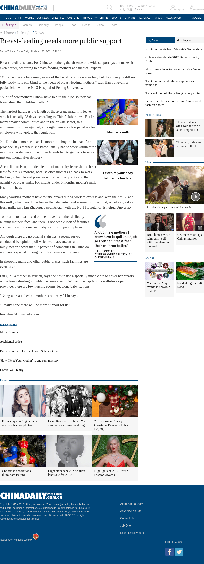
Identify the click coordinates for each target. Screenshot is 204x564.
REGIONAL (144, 17)
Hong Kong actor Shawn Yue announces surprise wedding (67, 423)
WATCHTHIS (101, 17)
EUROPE (131, 6)
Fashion (27, 25)
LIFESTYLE (58, 17)
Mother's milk (9, 332)
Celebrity (43, 25)
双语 (129, 9)
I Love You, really (11, 370)
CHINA (18, 17)
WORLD (29, 17)
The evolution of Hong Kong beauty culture (173, 93)
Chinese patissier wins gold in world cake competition (188, 125)
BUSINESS (43, 17)
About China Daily (131, 503)
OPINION (130, 17)
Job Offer (126, 525)
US (122, 6)
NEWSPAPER (173, 17)
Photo (113, 25)
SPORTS (116, 17)
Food (73, 25)
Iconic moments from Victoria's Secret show (174, 49)
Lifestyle (24, 33)
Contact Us (127, 518)
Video (100, 25)
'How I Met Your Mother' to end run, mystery (29, 360)
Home (9, 33)
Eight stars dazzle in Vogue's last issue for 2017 (66, 473)
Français (139, 9)
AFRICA (142, 6)
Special (149, 257)
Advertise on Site (131, 511)
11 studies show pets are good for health (168, 207)
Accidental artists (11, 341)
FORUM (158, 17)
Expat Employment (132, 532)
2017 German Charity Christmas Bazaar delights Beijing (111, 425)
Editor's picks (153, 114)
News (39, 33)
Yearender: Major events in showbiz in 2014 (158, 286)
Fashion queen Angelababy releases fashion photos (19, 423)
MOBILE (196, 17)
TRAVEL (87, 17)
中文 (122, 9)
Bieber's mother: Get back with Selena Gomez (30, 351)
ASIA (152, 6)
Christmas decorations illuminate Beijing (16, 473)
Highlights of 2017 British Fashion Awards (111, 473)
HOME (7, 17)
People (59, 25)
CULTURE (73, 17)
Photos (4, 380)
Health (86, 25)
